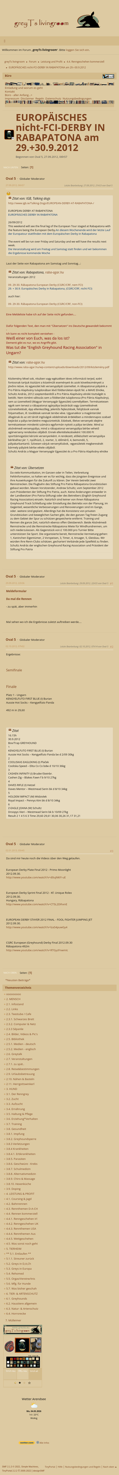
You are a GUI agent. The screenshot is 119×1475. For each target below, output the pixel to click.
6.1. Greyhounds (15, 1298)
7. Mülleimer (13, 1320)
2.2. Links (11, 1009)
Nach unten (10, 167)
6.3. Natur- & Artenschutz (21, 1308)
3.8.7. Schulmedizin (17, 1169)
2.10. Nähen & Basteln (19, 1079)
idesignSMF (39, 1470)
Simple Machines (29, 1466)
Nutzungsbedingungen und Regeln (82, 1466)
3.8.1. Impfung (14, 1134)
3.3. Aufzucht (13, 1104)
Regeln (39, 98)
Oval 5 (11, 178)
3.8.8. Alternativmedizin (20, 1174)
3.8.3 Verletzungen (17, 1144)
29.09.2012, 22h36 (15, 583)
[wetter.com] (27, 1443)
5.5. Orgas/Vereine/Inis (19, 1278)
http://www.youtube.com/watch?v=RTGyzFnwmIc (37, 950)
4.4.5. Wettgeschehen (18, 1238)
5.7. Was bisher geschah (20, 1288)
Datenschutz (53, 98)
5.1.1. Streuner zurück (19, 1258)
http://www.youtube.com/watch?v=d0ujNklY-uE (36, 877)
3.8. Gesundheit (15, 1129)
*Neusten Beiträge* (17, 980)
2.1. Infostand (13, 1004)
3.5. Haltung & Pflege (18, 1114)
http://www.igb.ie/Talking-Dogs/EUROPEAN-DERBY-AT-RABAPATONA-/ (51, 203)
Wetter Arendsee (34, 1399)
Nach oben (10, 972)
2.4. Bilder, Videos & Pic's (21, 1034)
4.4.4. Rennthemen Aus (20, 1234)
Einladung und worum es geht (24, 88)
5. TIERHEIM (12, 1249)
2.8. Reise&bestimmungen (21, 1069)
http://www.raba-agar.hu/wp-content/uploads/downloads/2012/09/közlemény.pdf (58, 367)
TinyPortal (50, 1466)
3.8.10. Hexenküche (17, 1184)
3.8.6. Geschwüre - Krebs (21, 1164)
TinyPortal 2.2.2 (9, 1470)
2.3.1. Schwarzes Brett (19, 1019)
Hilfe (60, 1466)
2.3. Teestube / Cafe (17, 1014)
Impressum (12, 98)
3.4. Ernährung (14, 1109)
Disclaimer (27, 98)
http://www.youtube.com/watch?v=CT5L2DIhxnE (36, 904)
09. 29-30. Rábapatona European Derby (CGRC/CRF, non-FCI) (45, 304)
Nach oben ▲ (110, 1466)
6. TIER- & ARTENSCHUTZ (21, 1293)
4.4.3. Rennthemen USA (20, 1228)
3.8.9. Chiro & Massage (19, 1179)
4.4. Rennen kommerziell (21, 1213)
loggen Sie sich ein (77, 50)
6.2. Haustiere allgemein (20, 1303)
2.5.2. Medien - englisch (20, 1049)
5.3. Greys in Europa (18, 1268)
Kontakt (10, 91)
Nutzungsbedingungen (77, 98)
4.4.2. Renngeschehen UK (21, 1224)
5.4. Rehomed (14, 1273)
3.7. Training (13, 1124)
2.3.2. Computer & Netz (20, 1024)
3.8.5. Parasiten (15, 1159)
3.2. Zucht (11, 1099)
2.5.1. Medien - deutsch (20, 1044)
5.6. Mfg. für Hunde (17, 1283)
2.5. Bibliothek (14, 1039)
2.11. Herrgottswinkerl (19, 1084)
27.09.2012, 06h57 (15, 185)
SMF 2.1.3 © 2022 (11, 1466)
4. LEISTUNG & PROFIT (19, 1194)
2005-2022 (26, 1470)
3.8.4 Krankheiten (16, 1149)
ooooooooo (12, 994)
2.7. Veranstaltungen (18, 1059)
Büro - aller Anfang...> (18, 95)
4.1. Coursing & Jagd (17, 1199)
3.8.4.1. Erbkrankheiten (20, 1154)
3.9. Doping (12, 1189)
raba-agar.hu (54, 272)
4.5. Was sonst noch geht (21, 1243)
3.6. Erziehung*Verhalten (21, 1119)
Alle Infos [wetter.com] (43, 1442)
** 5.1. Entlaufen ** (17, 1253)
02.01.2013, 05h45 (15, 850)
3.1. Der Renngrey (16, 1094)
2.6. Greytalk (13, 1054)
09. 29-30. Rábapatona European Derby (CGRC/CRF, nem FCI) (45, 285)
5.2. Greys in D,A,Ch (17, 1264)
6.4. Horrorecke (15, 1313)
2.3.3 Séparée (13, 1029)
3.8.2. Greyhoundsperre (20, 1139)
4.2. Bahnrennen (15, 1204)
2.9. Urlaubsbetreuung (19, 1074)
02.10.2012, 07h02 (15, 646)
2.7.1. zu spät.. (14, 1064)
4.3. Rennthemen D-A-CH (21, 1209)
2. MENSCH (12, 999)
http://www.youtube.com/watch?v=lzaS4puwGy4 (36, 927)
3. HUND (10, 1089)
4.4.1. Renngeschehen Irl (20, 1219)
